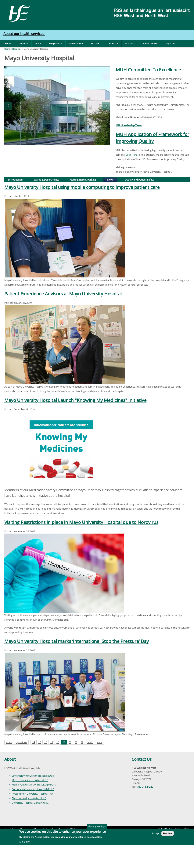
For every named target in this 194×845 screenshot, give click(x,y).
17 (51, 742)
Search (129, 43)
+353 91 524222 (144, 786)
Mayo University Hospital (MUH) (30, 780)
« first (9, 742)
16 (45, 742)
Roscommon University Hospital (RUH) (33, 793)
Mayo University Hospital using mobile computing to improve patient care (82, 187)
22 (82, 742)
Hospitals (16, 48)
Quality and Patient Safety (139, 179)
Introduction (15, 179)
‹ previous (21, 742)
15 (39, 742)
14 (33, 742)
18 (57, 742)
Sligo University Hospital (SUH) (29, 798)
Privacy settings (97, 826)
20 (70, 742)
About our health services (24, 33)
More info (24, 841)
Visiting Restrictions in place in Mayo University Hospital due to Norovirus (81, 522)
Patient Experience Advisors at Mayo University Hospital (63, 293)
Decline (167, 833)
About (10, 759)
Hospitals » (55, 43)
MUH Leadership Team (129, 125)
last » (99, 742)
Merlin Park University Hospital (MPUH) (34, 784)
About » (23, 43)
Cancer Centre (149, 43)
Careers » (112, 43)
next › (90, 742)
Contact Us (142, 759)
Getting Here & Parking (83, 179)
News (38, 43)
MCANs (95, 43)
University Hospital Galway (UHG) (30, 802)
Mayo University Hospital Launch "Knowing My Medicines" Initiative (75, 400)
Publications (76, 43)
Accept (156, 833)
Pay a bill (170, 43)
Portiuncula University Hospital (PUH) (33, 789)
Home (8, 43)
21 (76, 742)
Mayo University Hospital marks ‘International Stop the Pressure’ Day (76, 641)
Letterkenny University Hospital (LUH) (33, 775)
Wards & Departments (46, 179)
